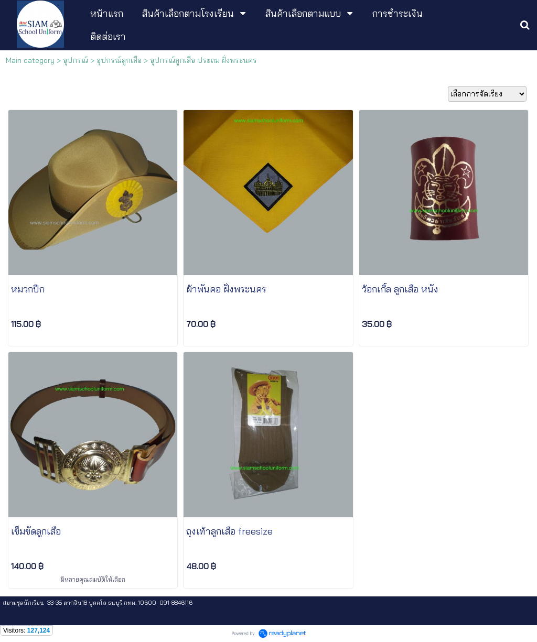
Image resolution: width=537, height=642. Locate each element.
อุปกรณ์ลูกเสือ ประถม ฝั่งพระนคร (203, 60)
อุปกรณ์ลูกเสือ (119, 60)
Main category (30, 60)
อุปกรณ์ (75, 60)
